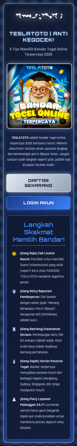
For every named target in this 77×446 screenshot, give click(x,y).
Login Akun (38, 202)
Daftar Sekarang (38, 183)
